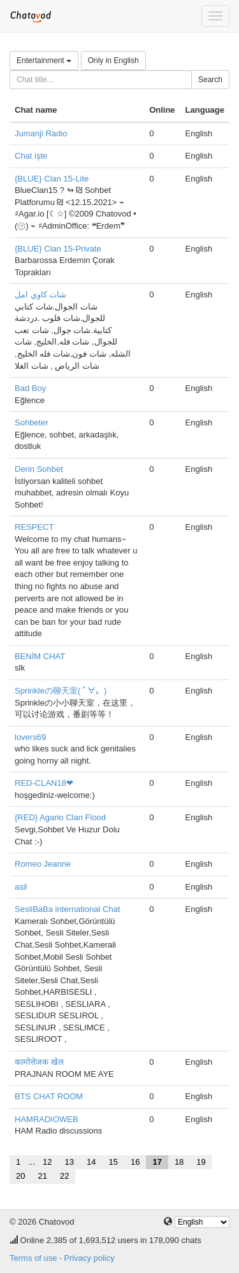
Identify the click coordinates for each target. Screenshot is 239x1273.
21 (42, 1176)
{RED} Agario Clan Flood (60, 817)
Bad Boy (30, 388)
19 (200, 1162)
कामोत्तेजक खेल (39, 1062)
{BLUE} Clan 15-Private (58, 248)
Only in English (113, 60)
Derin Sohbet (39, 469)
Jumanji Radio (41, 133)
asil (21, 887)
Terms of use (33, 1258)
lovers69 (30, 737)
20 (20, 1176)
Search (210, 79)
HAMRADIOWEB (46, 1119)
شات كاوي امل (40, 294)
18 (179, 1162)
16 (135, 1162)
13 (69, 1162)
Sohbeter (31, 422)
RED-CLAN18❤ (44, 783)
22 (64, 1176)
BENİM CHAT (40, 656)
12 (47, 1162)
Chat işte (31, 155)
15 (112, 1162)
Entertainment (44, 60)
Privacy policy (89, 1258)
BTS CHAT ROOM (49, 1096)
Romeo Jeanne (43, 864)
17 (156, 1162)
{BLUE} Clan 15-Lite (52, 178)
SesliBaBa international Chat (67, 909)
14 (91, 1162)
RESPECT (34, 527)
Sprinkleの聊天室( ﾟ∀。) (60, 690)
